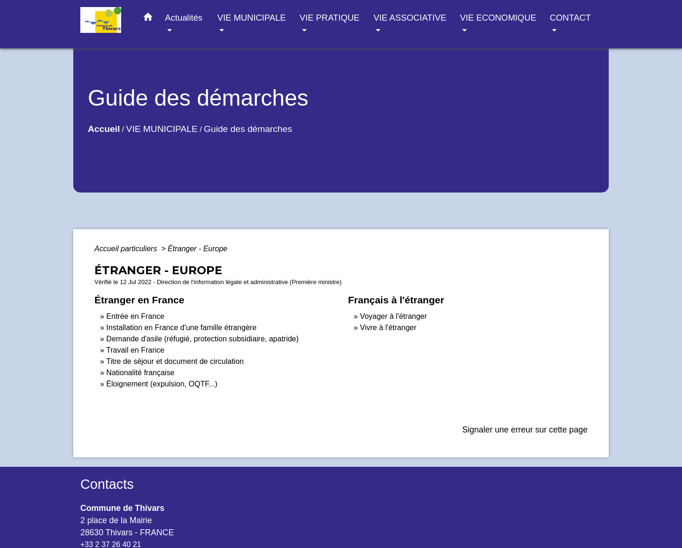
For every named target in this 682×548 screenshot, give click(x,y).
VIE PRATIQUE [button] (329, 18)
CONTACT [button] (570, 18)
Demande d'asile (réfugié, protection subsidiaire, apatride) (202, 339)
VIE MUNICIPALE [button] (251, 18)
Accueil (104, 129)
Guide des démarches (248, 129)
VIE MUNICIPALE (162, 129)
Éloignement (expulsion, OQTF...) (161, 384)
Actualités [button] (183, 18)
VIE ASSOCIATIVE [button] (409, 18)
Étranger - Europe (197, 249)
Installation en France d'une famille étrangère (181, 328)
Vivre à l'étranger (388, 328)
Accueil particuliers (126, 249)
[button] (148, 19)
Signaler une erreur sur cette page (525, 429)
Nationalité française (140, 373)
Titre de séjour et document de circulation (175, 361)
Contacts (107, 484)
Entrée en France (135, 316)
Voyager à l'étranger (393, 316)
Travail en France (135, 350)
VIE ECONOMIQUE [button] (498, 18)
